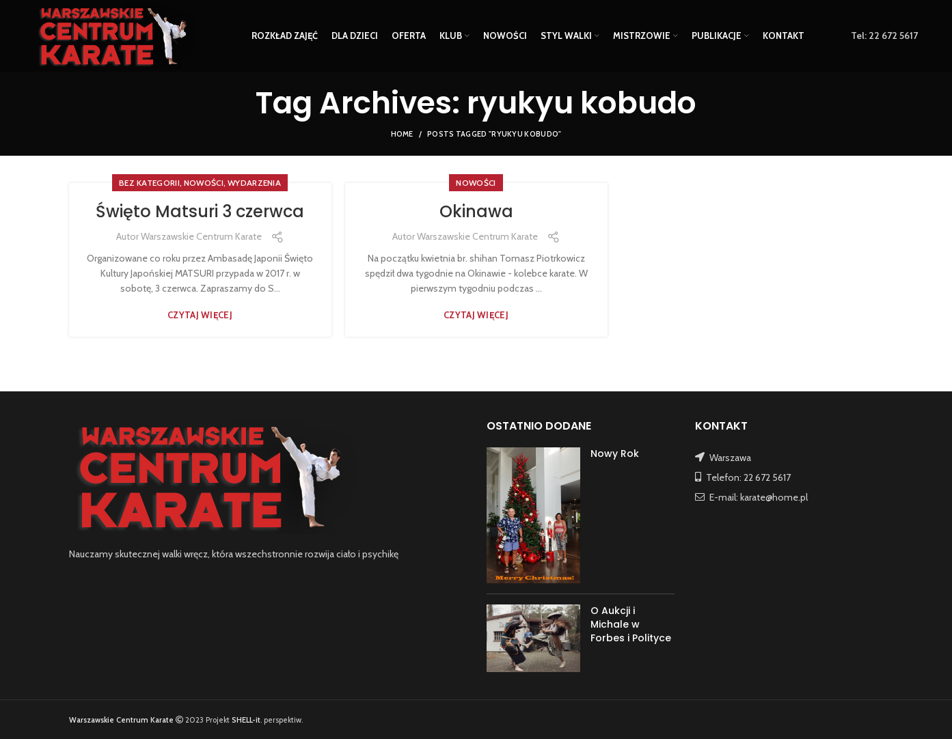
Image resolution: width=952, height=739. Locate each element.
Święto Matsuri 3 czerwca (200, 211)
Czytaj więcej (199, 315)
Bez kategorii (149, 183)
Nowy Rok (614, 453)
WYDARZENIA (254, 183)
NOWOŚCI (203, 183)
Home (402, 134)
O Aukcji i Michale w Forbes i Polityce (630, 624)
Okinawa (476, 211)
